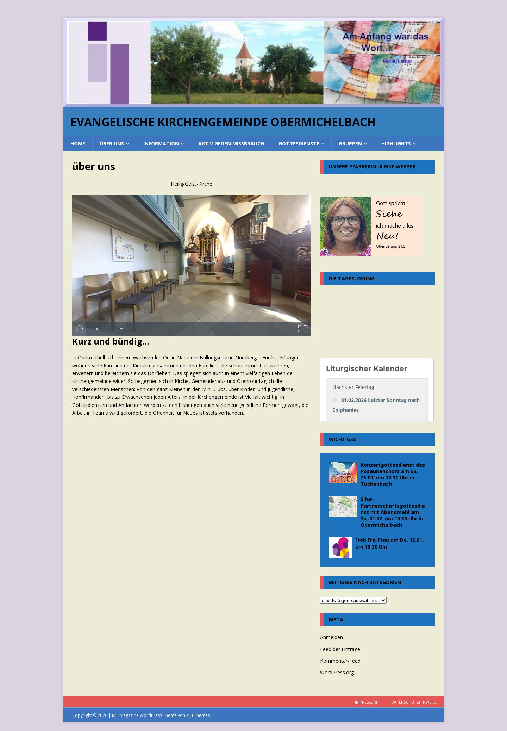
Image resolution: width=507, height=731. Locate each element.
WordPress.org (337, 672)
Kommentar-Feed (340, 660)
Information (161, 143)
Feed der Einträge (340, 649)
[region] (253, 62)
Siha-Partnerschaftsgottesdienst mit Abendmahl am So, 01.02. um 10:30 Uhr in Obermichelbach (393, 512)
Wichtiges (342, 439)
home (77, 143)
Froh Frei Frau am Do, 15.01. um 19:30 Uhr (389, 543)
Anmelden (331, 637)
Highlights (396, 143)
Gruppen (350, 143)
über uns (112, 143)
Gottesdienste (298, 143)
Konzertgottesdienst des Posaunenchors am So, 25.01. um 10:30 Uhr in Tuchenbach (393, 474)
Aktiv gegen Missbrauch (231, 143)
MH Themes (198, 715)
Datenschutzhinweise (414, 702)
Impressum (366, 702)
